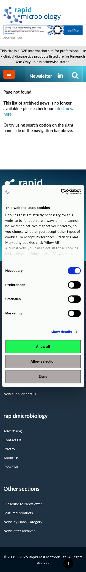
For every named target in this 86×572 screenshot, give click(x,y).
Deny (43, 376)
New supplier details (19, 394)
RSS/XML (11, 466)
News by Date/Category (22, 521)
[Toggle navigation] (9, 74)
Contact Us (12, 440)
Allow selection (43, 361)
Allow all (43, 346)
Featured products (18, 513)
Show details (61, 332)
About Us (11, 457)
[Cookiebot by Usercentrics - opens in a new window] (61, 191)
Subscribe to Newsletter (22, 504)
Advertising (12, 431)
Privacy (9, 449)
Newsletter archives (19, 530)
